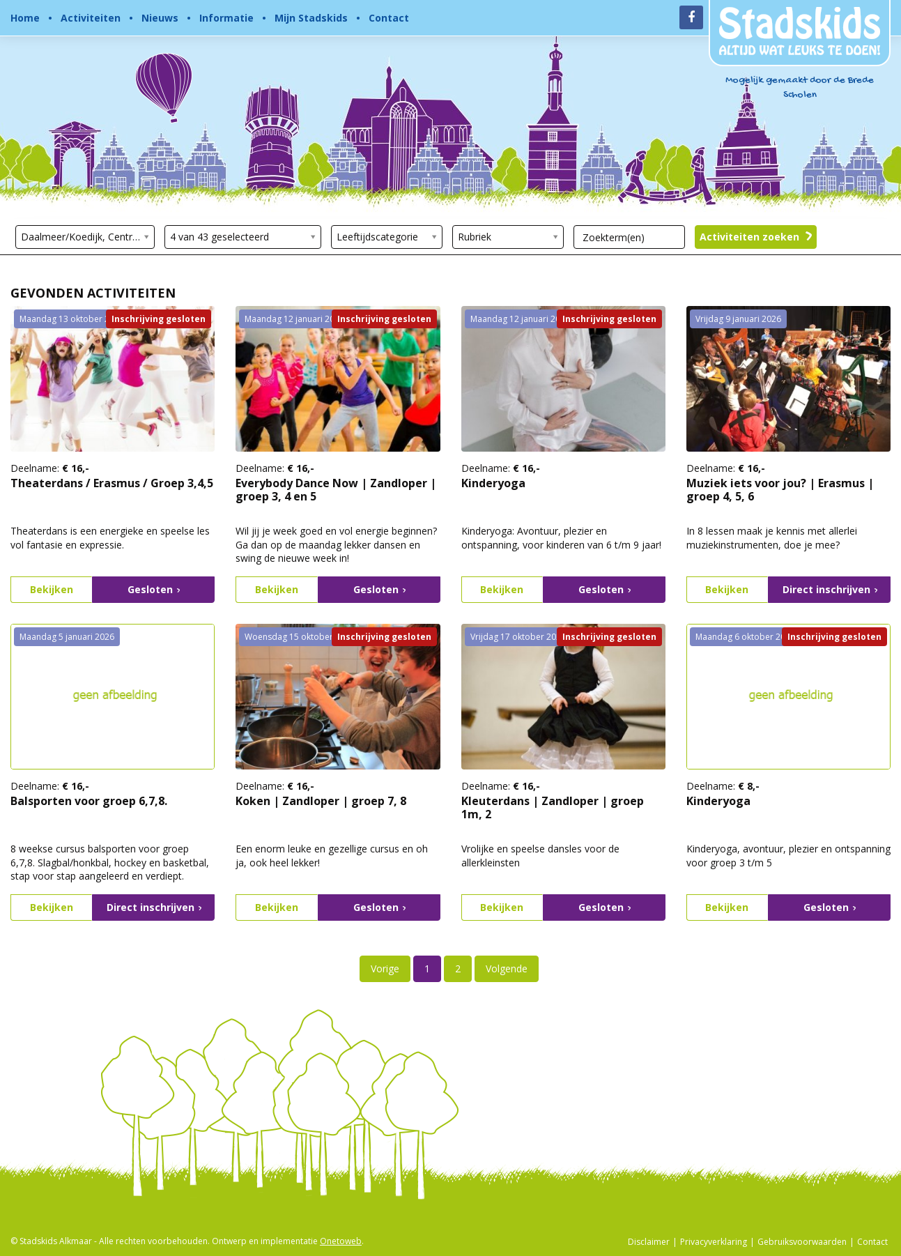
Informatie (226, 17)
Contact (389, 17)
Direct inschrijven (830, 590)
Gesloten (154, 590)
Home (25, 17)
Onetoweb (341, 1241)
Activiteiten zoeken (756, 237)
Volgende (506, 968)
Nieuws (159, 17)
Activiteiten (91, 17)
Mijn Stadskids (311, 17)
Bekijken (51, 589)
